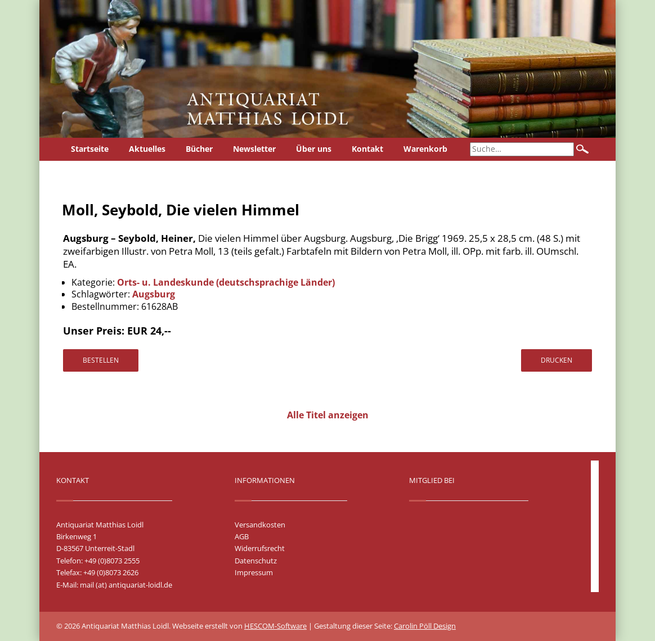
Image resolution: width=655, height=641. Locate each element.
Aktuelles (147, 148)
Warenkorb (425, 148)
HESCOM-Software (275, 626)
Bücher (199, 148)
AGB (242, 536)
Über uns (313, 148)
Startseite (90, 148)
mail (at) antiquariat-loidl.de (126, 585)
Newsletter (254, 148)
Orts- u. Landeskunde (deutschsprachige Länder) (226, 282)
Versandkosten (260, 525)
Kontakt (367, 148)
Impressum (254, 572)
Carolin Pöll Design (425, 626)
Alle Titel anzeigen (328, 415)
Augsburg (153, 294)
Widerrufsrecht (260, 548)
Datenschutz (256, 561)
